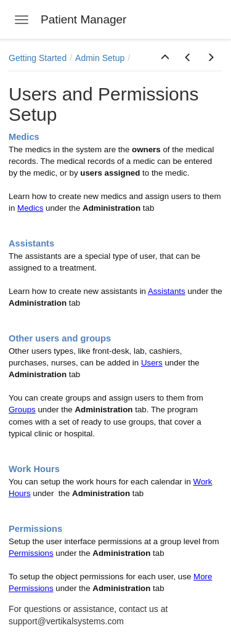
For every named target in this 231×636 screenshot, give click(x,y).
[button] (165, 58)
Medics (30, 208)
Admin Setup (99, 58)
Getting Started (38, 58)
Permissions (31, 553)
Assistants (166, 291)
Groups (22, 409)
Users (152, 362)
